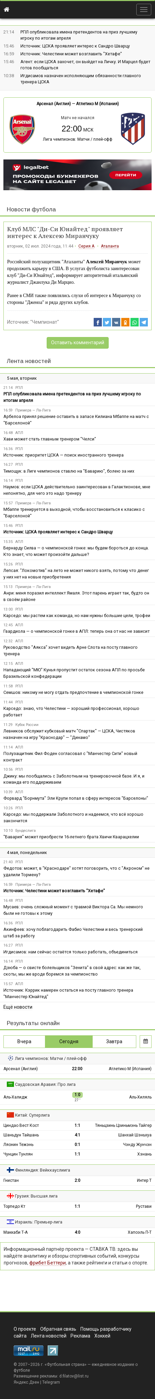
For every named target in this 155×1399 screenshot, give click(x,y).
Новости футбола (31, 209)
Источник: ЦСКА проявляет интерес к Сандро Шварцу (75, 45)
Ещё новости (17, 1007)
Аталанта (110, 246)
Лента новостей (29, 361)
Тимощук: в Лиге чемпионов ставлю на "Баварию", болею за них (68, 471)
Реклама (80, 1336)
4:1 (77, 1135)
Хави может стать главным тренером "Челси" (49, 439)
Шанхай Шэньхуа (135, 1135)
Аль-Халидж (15, 1097)
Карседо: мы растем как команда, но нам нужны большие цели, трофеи (76, 615)
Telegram (51, 1382)
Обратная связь (58, 1329)
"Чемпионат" (44, 322)
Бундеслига (25, 830)
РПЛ (19, 388)
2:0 (77, 1180)
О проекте (25, 1329)
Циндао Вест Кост (21, 1125)
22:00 (77, 1068)
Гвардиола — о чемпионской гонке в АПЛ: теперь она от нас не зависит (76, 631)
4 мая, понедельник (27, 852)
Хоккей (102, 1336)
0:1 (77, 1144)
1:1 (77, 1125)
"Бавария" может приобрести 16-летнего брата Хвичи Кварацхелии (71, 836)
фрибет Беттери (47, 1262)
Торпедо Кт (14, 1206)
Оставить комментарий (77, 342)
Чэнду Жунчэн (137, 1144)
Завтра (114, 1041)
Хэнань (144, 1154)
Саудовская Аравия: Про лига (45, 1084)
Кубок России (26, 725)
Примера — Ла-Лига (33, 410)
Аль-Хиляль (140, 1097)
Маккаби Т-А (15, 1232)
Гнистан (11, 1180)
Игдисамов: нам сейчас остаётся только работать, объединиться (70, 951)
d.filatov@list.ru (74, 1376)
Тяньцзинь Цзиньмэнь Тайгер (123, 1125)
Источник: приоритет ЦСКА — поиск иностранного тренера (63, 455)
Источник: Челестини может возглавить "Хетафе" (71, 53)
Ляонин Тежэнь (18, 1144)
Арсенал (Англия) (53, 103)
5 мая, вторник (22, 378)
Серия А (86, 246)
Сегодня (68, 1041)
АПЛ (19, 433)
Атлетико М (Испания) (97, 103)
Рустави (144, 1206)
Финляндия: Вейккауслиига (42, 1170)
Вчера (24, 1041)
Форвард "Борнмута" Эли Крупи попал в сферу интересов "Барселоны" (75, 798)
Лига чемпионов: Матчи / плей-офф (77, 139)
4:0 (77, 1232)
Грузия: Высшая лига (36, 1196)
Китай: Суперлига (32, 1115)
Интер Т (144, 1180)
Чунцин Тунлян (18, 1154)
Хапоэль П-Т (140, 1232)
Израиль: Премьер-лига (38, 1222)
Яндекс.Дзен (26, 1382)
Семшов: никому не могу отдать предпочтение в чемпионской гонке (73, 692)
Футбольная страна (65, 1364)
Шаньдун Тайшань (21, 1135)
